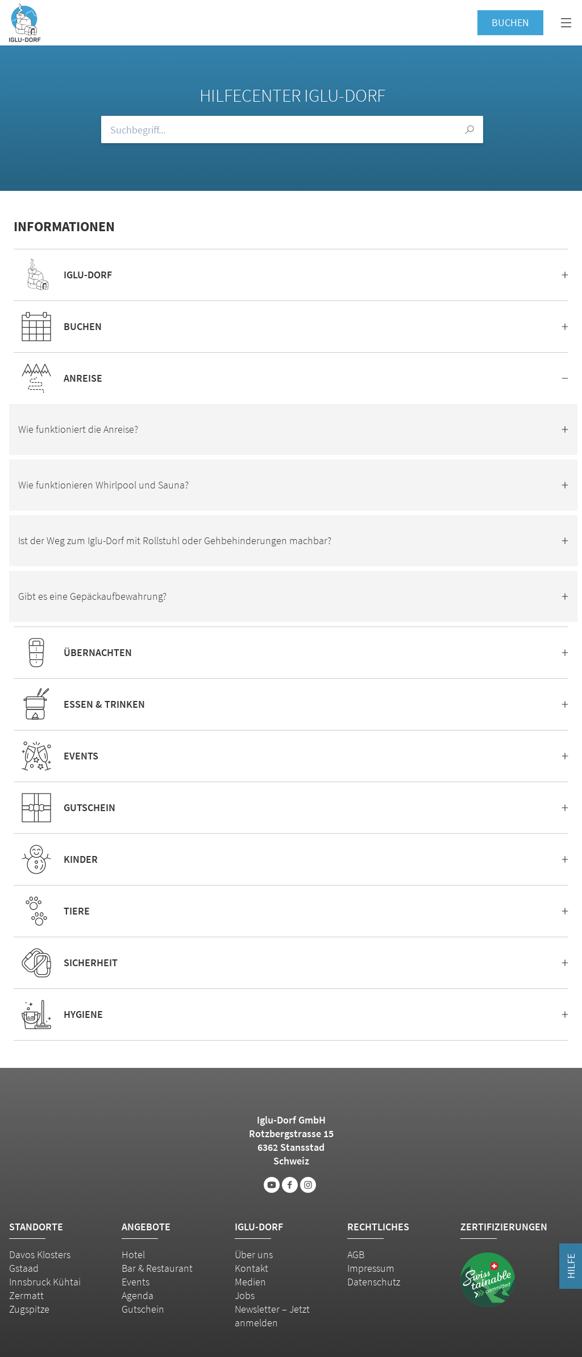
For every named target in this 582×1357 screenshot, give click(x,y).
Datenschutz (373, 1281)
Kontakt (251, 1268)
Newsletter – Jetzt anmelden (272, 1315)
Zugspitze (29, 1309)
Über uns (254, 1254)
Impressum (370, 1268)
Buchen (510, 22)
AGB (355, 1254)
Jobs (245, 1295)
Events (135, 1281)
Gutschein (143, 1309)
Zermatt (26, 1295)
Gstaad (24, 1268)
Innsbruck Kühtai (45, 1281)
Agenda (137, 1295)
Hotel (133, 1254)
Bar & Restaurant (157, 1268)
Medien (250, 1281)
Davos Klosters (39, 1254)
